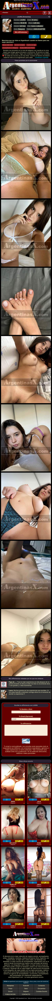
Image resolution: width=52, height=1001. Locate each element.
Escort (10, 993)
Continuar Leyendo (41, 57)
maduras (25, 960)
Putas (10, 990)
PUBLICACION (10, 996)
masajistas (11, 960)
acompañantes (44, 958)
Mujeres (26, 993)
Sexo (26, 990)
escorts (35, 958)
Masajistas (10, 987)
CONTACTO (26, 996)
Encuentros (41, 990)
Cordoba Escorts (41, 993)
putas (5, 960)
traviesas (18, 960)
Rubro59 (26, 987)
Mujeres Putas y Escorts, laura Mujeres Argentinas (26, 0)
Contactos (41, 987)
